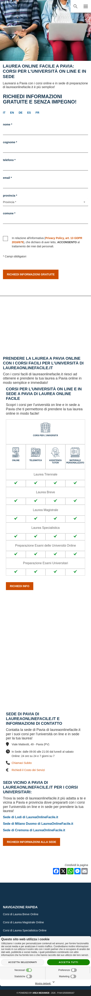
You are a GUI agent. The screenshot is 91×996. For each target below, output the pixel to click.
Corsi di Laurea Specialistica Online (24, 930)
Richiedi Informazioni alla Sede (31, 841)
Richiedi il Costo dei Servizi (28, 769)
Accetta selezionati (22, 962)
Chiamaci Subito (22, 762)
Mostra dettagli (45, 982)
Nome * (7, 124)
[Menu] (85, 6)
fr (37, 112)
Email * (7, 177)
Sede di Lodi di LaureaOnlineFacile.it (30, 817)
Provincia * (10, 195)
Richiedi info (19, 586)
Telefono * (9, 160)
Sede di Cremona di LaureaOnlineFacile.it (34, 830)
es (29, 112)
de (20, 112)
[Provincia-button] (45, 202)
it (4, 112)
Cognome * (10, 142)
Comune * (9, 213)
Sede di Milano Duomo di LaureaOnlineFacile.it (38, 823)
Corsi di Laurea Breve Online (20, 914)
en (12, 112)
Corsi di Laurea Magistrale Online (23, 922)
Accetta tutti (68, 962)
